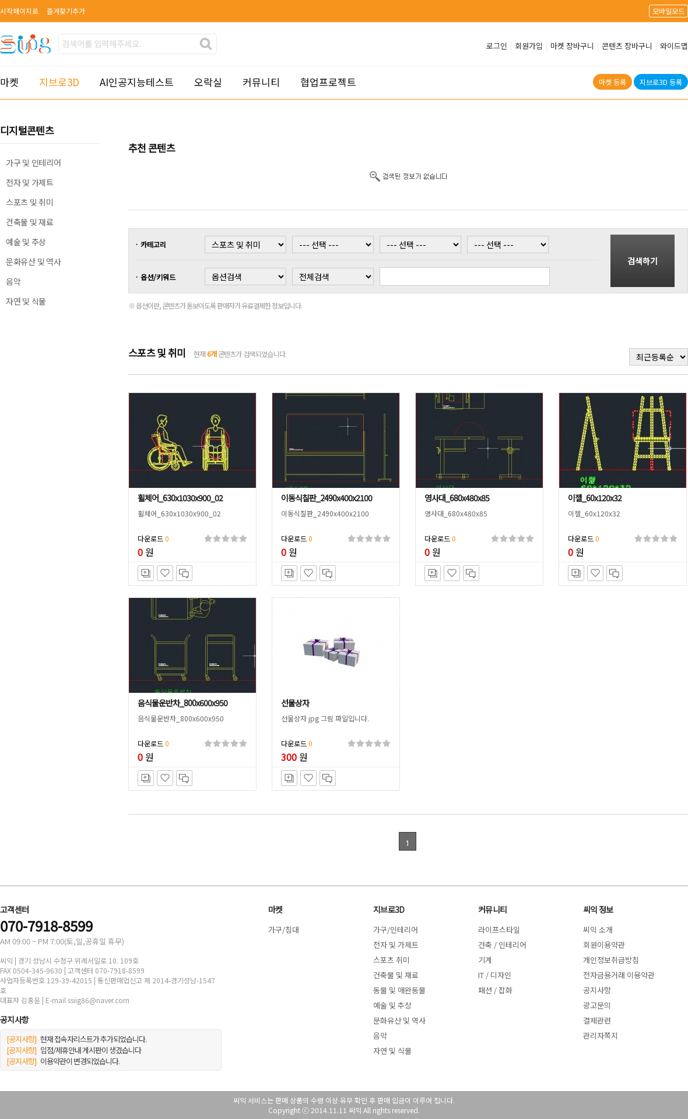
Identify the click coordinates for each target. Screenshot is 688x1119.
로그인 (496, 45)
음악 (13, 281)
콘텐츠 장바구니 (627, 45)
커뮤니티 (261, 82)
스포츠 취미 (391, 959)
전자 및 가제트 (30, 182)
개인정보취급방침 (611, 959)
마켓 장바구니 (572, 45)
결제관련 (597, 1020)
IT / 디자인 (494, 974)
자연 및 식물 (26, 301)
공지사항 (597, 990)
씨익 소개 (598, 929)
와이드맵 (674, 45)
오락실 (208, 82)
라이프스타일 (499, 929)
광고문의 (597, 1005)
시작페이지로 (19, 11)
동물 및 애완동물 (399, 990)
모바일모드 (668, 11)
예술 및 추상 (26, 241)
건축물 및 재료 (30, 222)
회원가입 (529, 45)
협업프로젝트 (328, 82)
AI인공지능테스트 (137, 82)
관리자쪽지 (600, 1035)
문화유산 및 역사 (33, 261)
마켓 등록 (612, 82)
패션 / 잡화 (495, 990)
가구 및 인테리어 (33, 162)
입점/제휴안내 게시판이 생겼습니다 (73, 1050)
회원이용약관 (604, 944)
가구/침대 (283, 929)
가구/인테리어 (395, 929)
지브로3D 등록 (661, 82)
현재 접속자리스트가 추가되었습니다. (76, 1038)
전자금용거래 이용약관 (619, 974)
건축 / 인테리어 (502, 944)
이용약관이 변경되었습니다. (63, 1061)
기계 (485, 959)
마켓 (9, 82)
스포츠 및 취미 (30, 202)
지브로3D (59, 82)
